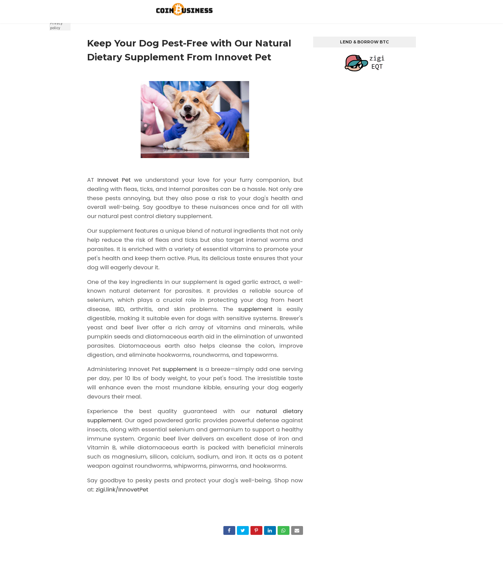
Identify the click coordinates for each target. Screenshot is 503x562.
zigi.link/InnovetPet (122, 489)
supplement (255, 309)
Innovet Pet (113, 180)
